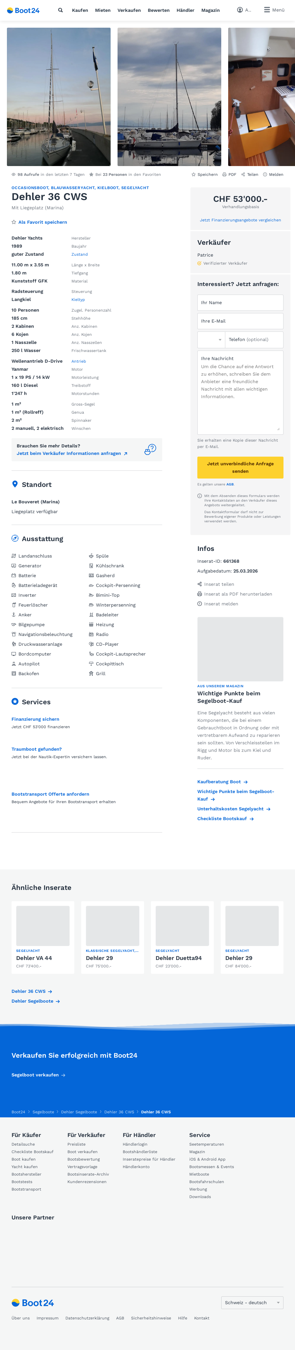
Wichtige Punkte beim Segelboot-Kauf (235, 795)
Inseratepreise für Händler (149, 1159)
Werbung (198, 1189)
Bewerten (159, 10)
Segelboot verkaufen (35, 1075)
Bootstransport (26, 1189)
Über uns (21, 1318)
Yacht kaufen (25, 1166)
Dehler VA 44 (34, 957)
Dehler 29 (99, 957)
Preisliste (76, 1144)
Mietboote (199, 1174)
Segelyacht (135, 187)
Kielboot (107, 187)
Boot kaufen (24, 1159)
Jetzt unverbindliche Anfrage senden (240, 467)
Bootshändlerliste (140, 1151)
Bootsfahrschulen (206, 1181)
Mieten (103, 10)
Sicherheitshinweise (151, 1318)
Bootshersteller (26, 1174)
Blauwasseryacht (72, 187)
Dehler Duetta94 (179, 957)
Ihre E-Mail (213, 321)
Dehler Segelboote (32, 1001)
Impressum (47, 1318)
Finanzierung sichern (35, 719)
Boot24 (18, 1112)
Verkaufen (129, 10)
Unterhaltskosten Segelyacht (230, 808)
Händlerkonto (136, 1166)
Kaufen (80, 10)
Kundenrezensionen (87, 1181)
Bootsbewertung (83, 1159)
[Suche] (61, 10)
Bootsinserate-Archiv (88, 1174)
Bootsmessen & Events (211, 1166)
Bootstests (22, 1181)
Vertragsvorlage (82, 1166)
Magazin (210, 10)
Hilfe (182, 1318)
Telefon (248, 339)
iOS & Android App (207, 1159)
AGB (230, 484)
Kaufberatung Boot (219, 781)
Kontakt (201, 1318)
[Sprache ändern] (252, 1302)
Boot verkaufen (82, 1151)
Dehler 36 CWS (29, 991)
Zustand (79, 254)
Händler (185, 10)
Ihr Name (211, 302)
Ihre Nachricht (217, 358)
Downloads (200, 1196)
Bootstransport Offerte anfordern (50, 794)
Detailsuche (23, 1144)
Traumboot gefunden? (37, 749)
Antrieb (78, 361)
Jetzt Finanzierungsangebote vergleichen (240, 220)
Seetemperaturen (206, 1144)
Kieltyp (78, 299)
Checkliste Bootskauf (222, 818)
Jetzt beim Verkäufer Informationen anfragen (69, 453)
